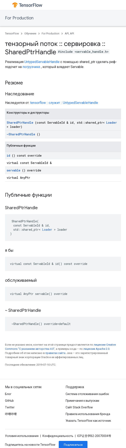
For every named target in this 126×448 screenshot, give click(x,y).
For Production (19, 18)
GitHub (9, 400)
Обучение (30, 33)
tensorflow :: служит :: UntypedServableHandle (64, 103)
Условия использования (22, 436)
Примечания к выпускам (82, 400)
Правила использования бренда (88, 414)
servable (13, 170)
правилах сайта (55, 353)
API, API (69, 33)
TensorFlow (12, 33)
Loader (111, 123)
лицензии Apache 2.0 (96, 348)
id (8, 155)
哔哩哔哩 (11, 414)
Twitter (10, 407)
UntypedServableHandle (42, 62)
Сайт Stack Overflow (79, 407)
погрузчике (31, 67)
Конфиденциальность (57, 436)
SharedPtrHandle (20, 123)
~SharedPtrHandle (21, 134)
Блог (8, 394)
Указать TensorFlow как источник (88, 420)
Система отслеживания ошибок (87, 394)
